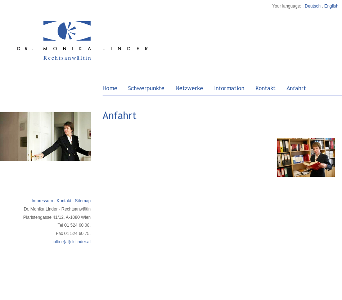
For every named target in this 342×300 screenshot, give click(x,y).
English (331, 6)
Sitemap (83, 200)
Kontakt (64, 200)
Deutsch (313, 6)
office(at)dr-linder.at (72, 241)
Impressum (42, 200)
